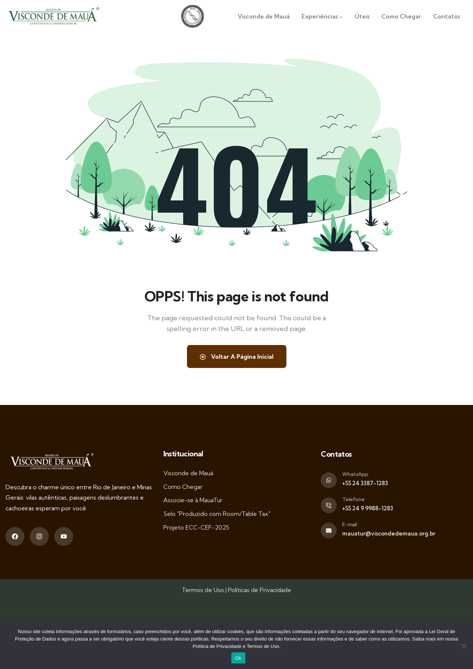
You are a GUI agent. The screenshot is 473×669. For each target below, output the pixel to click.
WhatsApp (355, 474)
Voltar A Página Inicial (236, 356)
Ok (238, 658)
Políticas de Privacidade (259, 590)
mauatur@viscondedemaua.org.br (388, 533)
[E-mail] (329, 530)
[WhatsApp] (329, 480)
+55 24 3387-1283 (365, 483)
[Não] (463, 645)
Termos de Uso (203, 590)
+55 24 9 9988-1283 (367, 508)
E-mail (349, 524)
